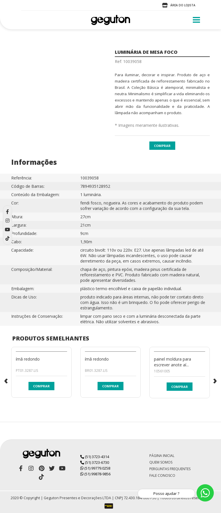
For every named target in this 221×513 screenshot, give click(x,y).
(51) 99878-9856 (95, 473)
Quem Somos (160, 462)
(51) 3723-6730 (94, 462)
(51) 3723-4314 (94, 456)
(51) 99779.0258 (95, 468)
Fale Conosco (162, 475)
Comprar (162, 145)
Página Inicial (161, 455)
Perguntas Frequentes (169, 468)
